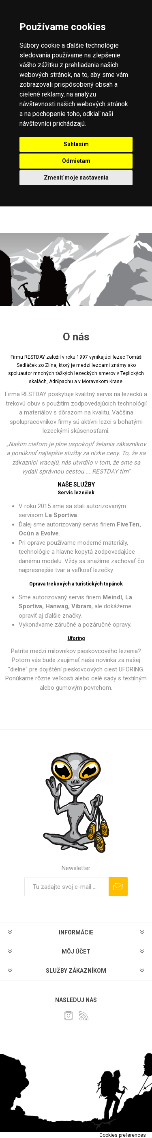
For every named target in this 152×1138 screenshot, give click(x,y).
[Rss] (83, 1015)
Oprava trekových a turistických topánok (76, 584)
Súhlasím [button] (76, 144)
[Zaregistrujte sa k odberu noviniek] (66, 886)
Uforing (76, 638)
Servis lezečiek (76, 493)
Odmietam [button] (76, 161)
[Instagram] (68, 1015)
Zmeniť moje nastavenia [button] (76, 177)
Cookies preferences (122, 1135)
